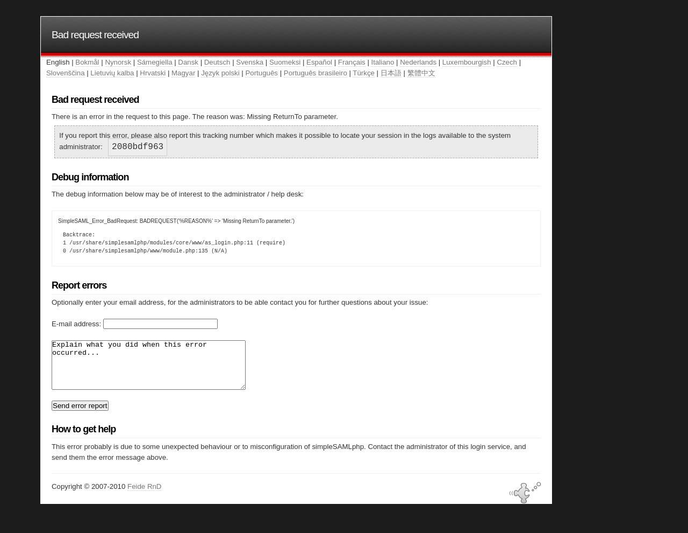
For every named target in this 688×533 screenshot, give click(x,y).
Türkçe (364, 73)
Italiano (383, 62)
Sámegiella (155, 62)
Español (319, 62)
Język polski (220, 73)
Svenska (249, 62)
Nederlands (418, 62)
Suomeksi (284, 62)
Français (352, 62)
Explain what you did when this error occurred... (160, 369)
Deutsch (217, 62)
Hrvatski (153, 73)
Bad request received (95, 34)
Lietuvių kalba (112, 73)
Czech (507, 62)
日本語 (391, 73)
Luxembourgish (466, 62)
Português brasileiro (315, 73)
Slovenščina (65, 73)
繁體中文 (421, 73)
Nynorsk (118, 62)
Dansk (188, 62)
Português (261, 73)
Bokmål (87, 62)
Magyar (183, 73)
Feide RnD (144, 496)
